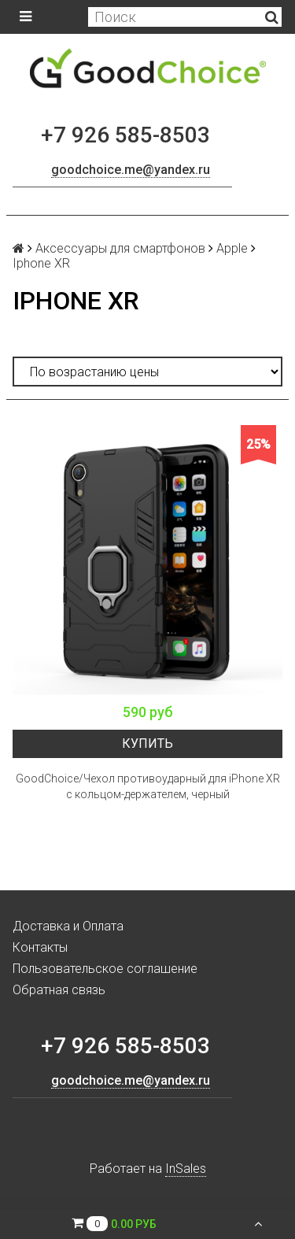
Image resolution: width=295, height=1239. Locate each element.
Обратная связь (59, 989)
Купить (147, 743)
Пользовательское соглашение (105, 968)
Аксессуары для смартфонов (120, 248)
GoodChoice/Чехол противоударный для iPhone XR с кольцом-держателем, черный (148, 786)
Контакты (40, 947)
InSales (185, 1168)
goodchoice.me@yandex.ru (130, 169)
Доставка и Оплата (68, 926)
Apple (232, 248)
